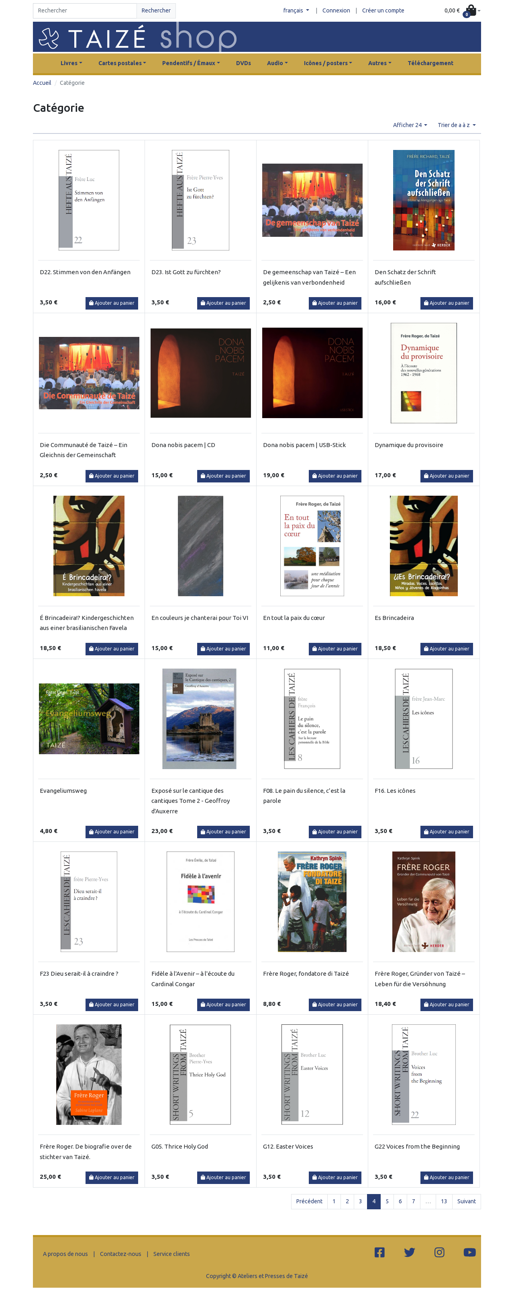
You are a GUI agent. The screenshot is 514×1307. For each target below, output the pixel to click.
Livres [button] (69, 63)
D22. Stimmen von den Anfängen (85, 272)
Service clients (171, 1254)
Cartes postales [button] (120, 63)
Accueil (42, 83)
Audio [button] (275, 63)
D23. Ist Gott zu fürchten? (186, 272)
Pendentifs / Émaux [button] (188, 63)
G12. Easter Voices (288, 1146)
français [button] (294, 10)
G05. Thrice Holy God (179, 1146)
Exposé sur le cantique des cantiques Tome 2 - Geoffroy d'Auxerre (190, 801)
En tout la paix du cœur (294, 617)
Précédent (309, 1201)
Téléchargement (430, 63)
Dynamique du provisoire (409, 444)
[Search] (85, 10)
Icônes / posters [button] (326, 63)
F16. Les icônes (395, 790)
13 (444, 1201)
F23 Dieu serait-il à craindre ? (79, 973)
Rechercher (156, 10)
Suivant (466, 1201)
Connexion (336, 10)
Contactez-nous (120, 1254)
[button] (462, 11)
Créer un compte (383, 10)
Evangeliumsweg (63, 790)
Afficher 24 (408, 125)
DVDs (243, 63)
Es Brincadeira (394, 617)
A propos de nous (65, 1254)
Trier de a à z (454, 125)
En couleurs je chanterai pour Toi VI (199, 617)
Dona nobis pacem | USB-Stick (304, 444)
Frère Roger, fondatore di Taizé (306, 973)
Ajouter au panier (112, 303)
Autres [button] (377, 63)
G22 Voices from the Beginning (417, 1146)
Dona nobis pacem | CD (183, 444)
